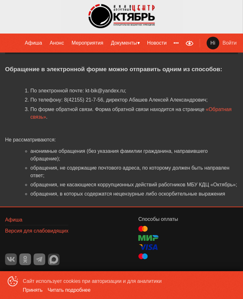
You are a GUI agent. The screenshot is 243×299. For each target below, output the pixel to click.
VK (11, 259)
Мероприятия (87, 43)
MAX (54, 259)
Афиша (33, 43)
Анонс (57, 43)
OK (25, 259)
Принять (33, 290)
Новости (157, 43)
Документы (124, 43)
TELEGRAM (39, 259)
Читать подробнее (69, 290)
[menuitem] (33, 43)
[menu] (91, 43)
